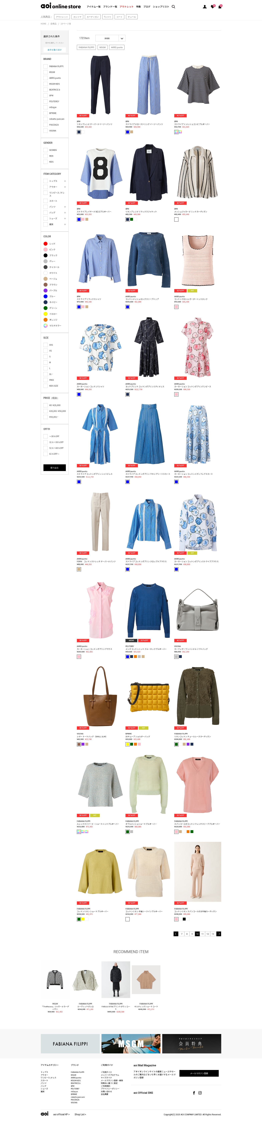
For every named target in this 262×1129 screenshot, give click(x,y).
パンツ (43, 1083)
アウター (44, 1074)
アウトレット (127, 6)
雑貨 (42, 1091)
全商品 (53, 23)
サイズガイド (106, 1077)
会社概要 (104, 1094)
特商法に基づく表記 (109, 1083)
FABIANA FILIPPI (86, 47)
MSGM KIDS (76, 1080)
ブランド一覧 (110, 6)
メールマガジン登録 (199, 1073)
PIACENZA (75, 1099)
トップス (44, 1072)
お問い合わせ (106, 1091)
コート (119, 16)
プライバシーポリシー (110, 1088)
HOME (43, 23)
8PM (72, 1086)
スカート (44, 1080)
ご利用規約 (105, 1086)
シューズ (44, 1088)
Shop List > (80, 1114)
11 (202, 934)
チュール (132, 16)
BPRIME (74, 1094)
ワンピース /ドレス (48, 1077)
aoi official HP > (61, 1114)
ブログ (146, 6)
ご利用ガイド (106, 1072)
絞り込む (55, 467)
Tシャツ (107, 16)
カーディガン (93, 16)
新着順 (107, 38)
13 (213, 934)
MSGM (102, 47)
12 (208, 934)
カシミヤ (77, 16)
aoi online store (61, 5)
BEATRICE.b (75, 1083)
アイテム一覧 (94, 6)
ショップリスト (161, 6)
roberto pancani (78, 1097)
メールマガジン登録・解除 (112, 1080)
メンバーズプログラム (110, 1074)
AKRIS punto (117, 47)
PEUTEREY (75, 1088)
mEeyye (74, 1091)
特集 (138, 6)
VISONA (74, 1102)
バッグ (43, 1086)
